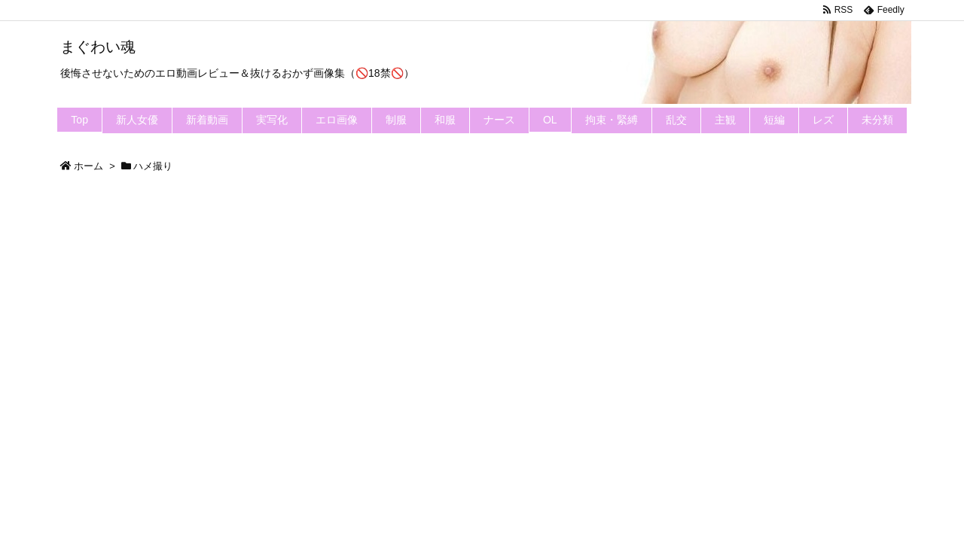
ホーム (88, 166)
